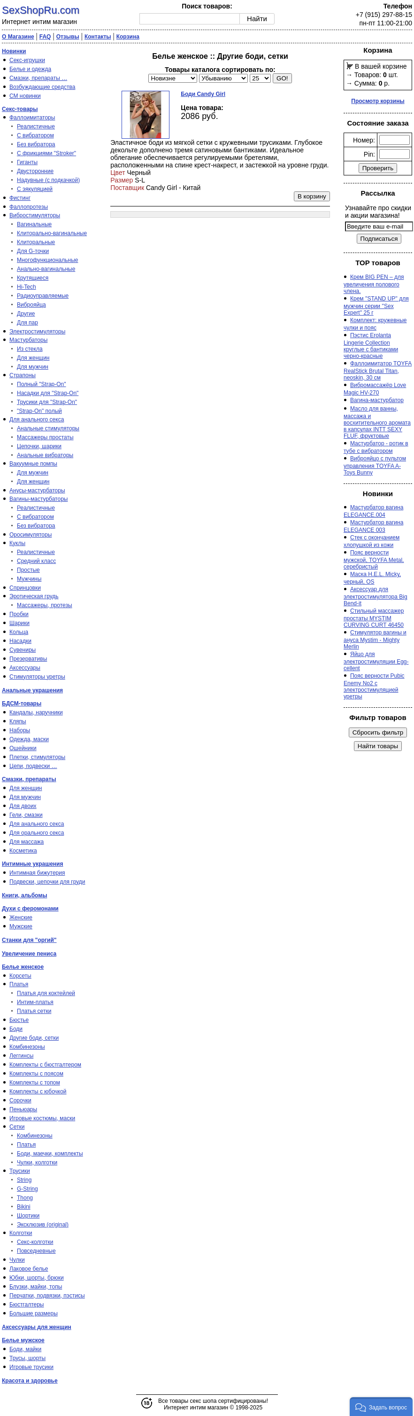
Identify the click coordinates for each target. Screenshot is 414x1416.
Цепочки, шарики (39, 446)
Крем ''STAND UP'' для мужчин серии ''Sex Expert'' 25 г (376, 305)
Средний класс (36, 561)
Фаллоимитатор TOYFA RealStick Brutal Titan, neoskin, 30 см (378, 370)
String (24, 1180)
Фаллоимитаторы (32, 117)
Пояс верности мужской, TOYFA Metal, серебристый (374, 559)
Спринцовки (25, 588)
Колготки (20, 1233)
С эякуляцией (35, 189)
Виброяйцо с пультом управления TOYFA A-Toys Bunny (375, 465)
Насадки (20, 641)
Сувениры (22, 650)
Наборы (19, 730)
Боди (16, 1029)
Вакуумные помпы (33, 463)
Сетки (16, 1126)
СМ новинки (25, 96)
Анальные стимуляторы (48, 428)
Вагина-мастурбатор (377, 400)
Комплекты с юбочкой (38, 1091)
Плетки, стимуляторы (37, 757)
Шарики (19, 623)
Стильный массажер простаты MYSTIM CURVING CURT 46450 (374, 618)
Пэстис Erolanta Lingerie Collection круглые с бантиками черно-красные (371, 345)
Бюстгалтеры (26, 1304)
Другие (26, 313)
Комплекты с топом (34, 1082)
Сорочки (20, 1100)
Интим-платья (35, 1002)
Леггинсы (21, 1055)
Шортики (28, 1215)
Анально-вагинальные (46, 269)
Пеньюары (23, 1109)
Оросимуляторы (30, 534)
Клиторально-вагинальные (52, 233)
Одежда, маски (29, 739)
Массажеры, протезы (44, 605)
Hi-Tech (26, 287)
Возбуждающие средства (42, 87)
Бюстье (19, 1020)
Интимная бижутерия (37, 873)
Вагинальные (34, 224)
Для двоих (23, 806)
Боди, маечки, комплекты (50, 1153)
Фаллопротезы (28, 207)
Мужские (20, 926)
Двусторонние (35, 171)
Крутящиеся (32, 278)
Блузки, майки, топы (35, 1286)
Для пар (27, 322)
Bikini (24, 1206)
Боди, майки (25, 1349)
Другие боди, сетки (34, 1038)
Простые (28, 570)
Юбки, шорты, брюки (36, 1277)
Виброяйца (31, 304)
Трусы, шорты (27, 1358)
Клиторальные (36, 242)
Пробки (19, 614)
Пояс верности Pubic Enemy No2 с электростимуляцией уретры (374, 686)
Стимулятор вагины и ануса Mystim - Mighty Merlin (375, 639)
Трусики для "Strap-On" (47, 402)
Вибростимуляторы (34, 215)
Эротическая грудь (34, 596)
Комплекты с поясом (36, 1073)
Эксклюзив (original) (43, 1224)
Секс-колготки (35, 1242)
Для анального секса (36, 419)
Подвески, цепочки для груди (47, 881)
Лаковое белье (28, 1269)
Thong (25, 1198)
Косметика (23, 850)
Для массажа (26, 842)
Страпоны (22, 375)
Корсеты (20, 976)
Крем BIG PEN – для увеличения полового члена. (374, 284)
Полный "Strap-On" (41, 384)
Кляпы (17, 721)
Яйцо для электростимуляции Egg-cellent (376, 661)
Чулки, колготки (37, 1162)
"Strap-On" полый (39, 411)
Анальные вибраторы (45, 455)
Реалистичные (36, 126)
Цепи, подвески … (33, 766)
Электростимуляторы (37, 331)
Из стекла (30, 349)
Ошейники (23, 748)
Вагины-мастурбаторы (38, 499)
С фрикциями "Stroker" (46, 153)
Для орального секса (36, 833)
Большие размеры (33, 1313)
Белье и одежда (30, 69)
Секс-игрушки (27, 60)
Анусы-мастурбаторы (37, 490)
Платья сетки (34, 1011)
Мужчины (29, 579)
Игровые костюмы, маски (42, 1118)
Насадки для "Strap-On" (47, 393)
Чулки (17, 1260)
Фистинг (20, 198)
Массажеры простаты (45, 437)
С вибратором (35, 135)
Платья (18, 984)
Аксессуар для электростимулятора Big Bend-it (375, 596)
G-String (27, 1189)
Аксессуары (24, 667)
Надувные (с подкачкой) (48, 180)
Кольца (18, 632)
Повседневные (36, 1251)
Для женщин (33, 358)
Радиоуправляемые (43, 296)
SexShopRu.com (40, 10)
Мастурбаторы (28, 340)
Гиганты (27, 162)
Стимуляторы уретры (37, 676)
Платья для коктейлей (46, 993)
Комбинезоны (27, 1047)
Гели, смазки (26, 815)
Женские (20, 917)
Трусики (19, 1171)
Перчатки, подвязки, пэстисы (47, 1295)
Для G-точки (33, 251)
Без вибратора (36, 144)
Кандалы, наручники (36, 712)
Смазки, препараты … (38, 78)
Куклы (17, 543)
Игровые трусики (31, 1367)
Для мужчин (32, 367)
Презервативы (28, 659)
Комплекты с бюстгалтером (45, 1064)
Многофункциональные (47, 260)
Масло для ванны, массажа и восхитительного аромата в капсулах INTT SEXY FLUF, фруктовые (377, 422)
